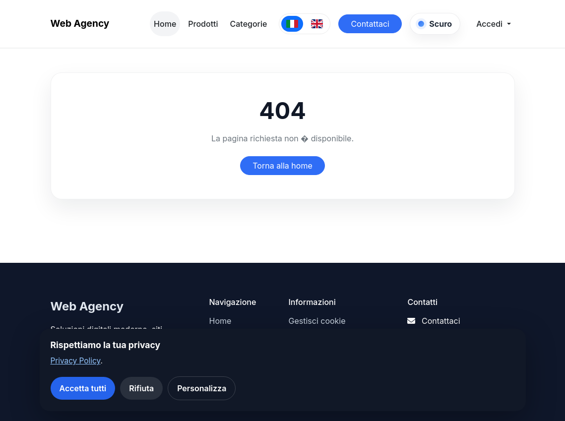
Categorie (248, 24)
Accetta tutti (83, 388)
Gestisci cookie (316, 321)
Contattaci (370, 24)
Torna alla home (282, 166)
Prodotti (203, 24)
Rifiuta (141, 388)
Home (165, 24)
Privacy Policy (76, 360)
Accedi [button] (490, 24)
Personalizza (201, 388)
